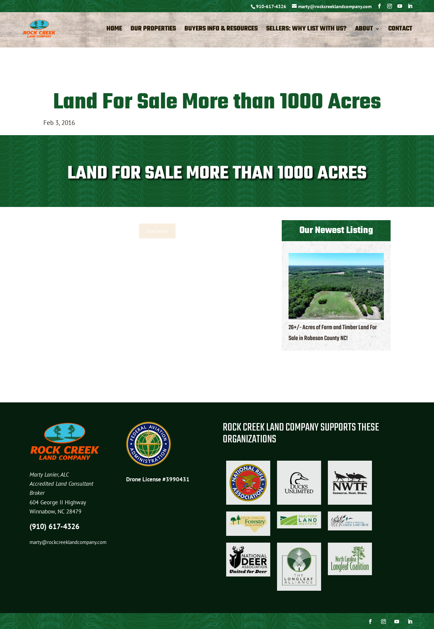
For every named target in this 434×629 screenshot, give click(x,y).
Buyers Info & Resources (221, 30)
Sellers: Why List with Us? (306, 30)
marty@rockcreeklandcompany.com (67, 542)
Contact (400, 30)
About (364, 30)
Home (114, 30)
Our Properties (153, 30)
